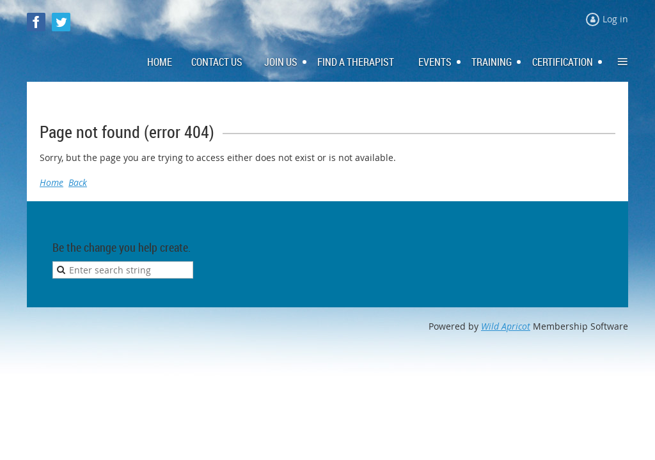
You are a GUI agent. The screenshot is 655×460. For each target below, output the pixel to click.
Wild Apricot (505, 326)
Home (51, 182)
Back (77, 182)
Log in (615, 19)
